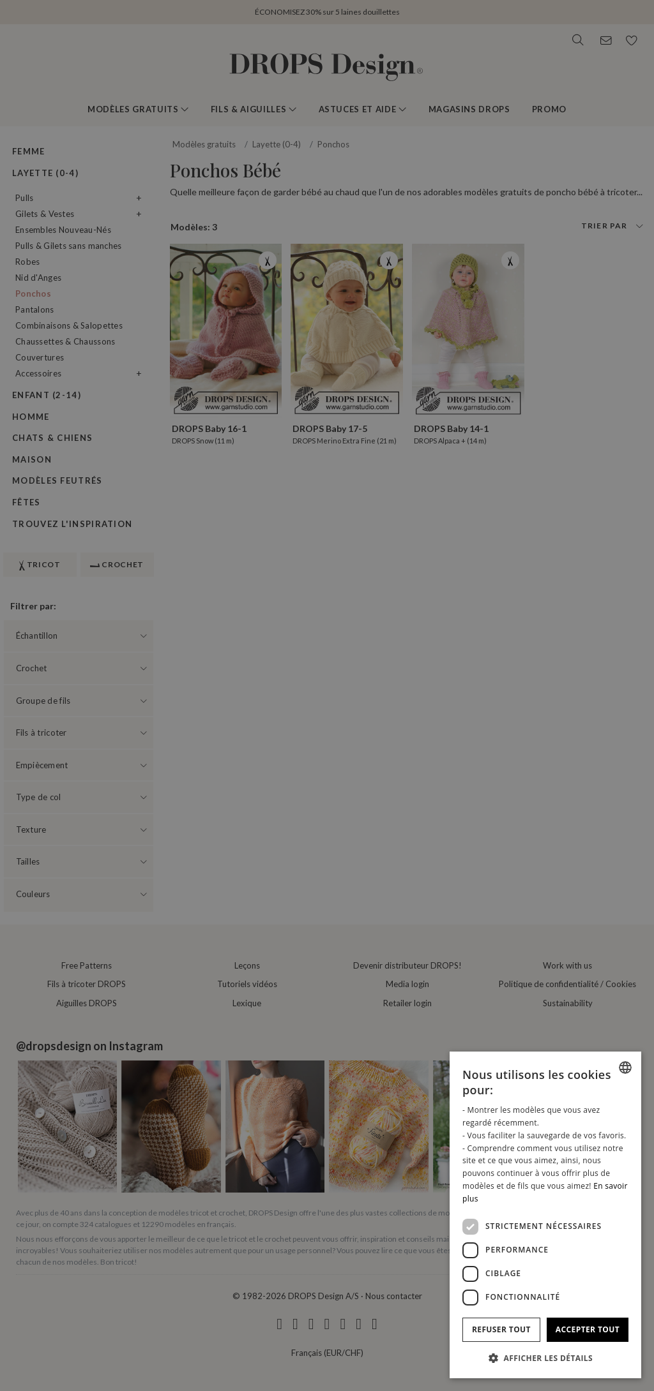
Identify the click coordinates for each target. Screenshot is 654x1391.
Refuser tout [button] (501, 1329)
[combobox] (625, 1067)
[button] (545, 1357)
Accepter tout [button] (588, 1329)
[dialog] (545, 1215)
